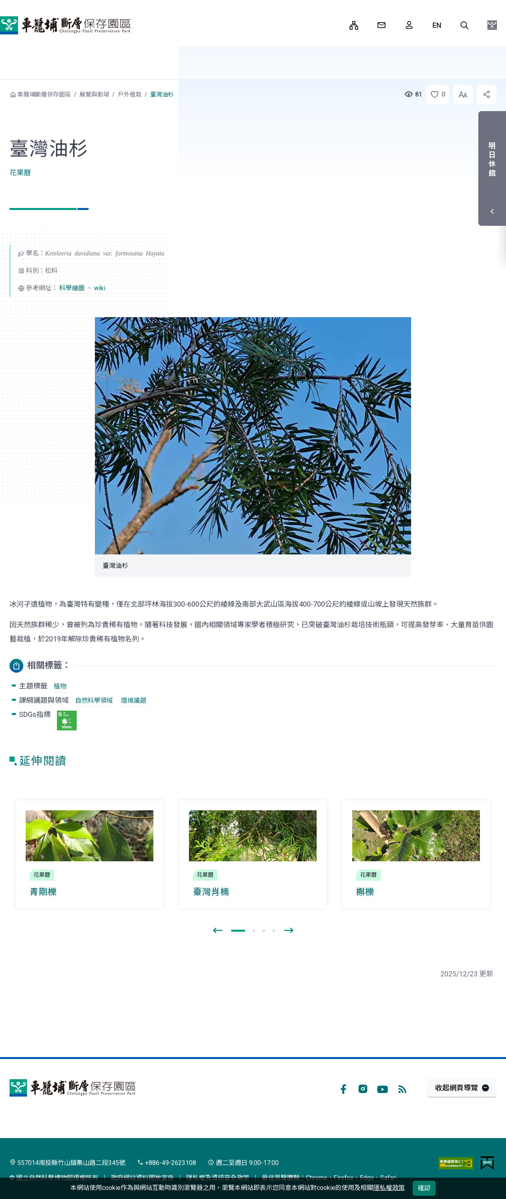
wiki (99, 288)
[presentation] (217, 931)
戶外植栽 (130, 94)
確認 (424, 1188)
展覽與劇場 (94, 94)
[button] (464, 25)
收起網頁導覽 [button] (456, 1088)
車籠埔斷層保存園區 (65, 25)
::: (337, 25)
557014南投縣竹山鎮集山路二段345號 (67, 1163)
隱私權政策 (389, 1187)
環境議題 (133, 700)
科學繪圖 (72, 288)
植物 (60, 686)
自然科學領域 (94, 700)
